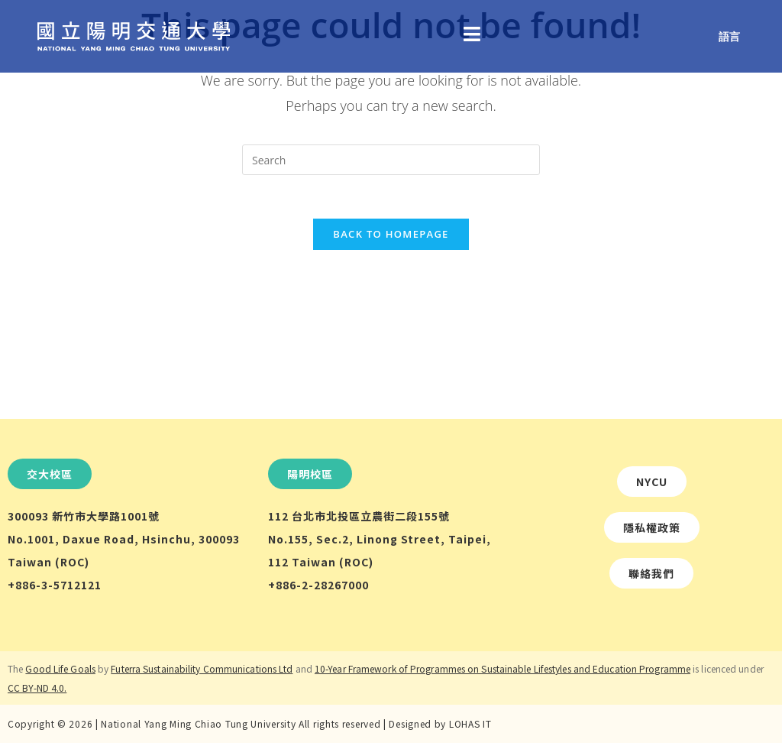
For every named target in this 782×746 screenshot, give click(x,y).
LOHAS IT (470, 726)
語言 (729, 36)
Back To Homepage (390, 237)
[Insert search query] (391, 159)
